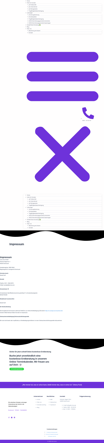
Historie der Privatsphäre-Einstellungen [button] (52, 434)
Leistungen (30, 13)
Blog (29, 221)
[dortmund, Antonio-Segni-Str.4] (52, 330)
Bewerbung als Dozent (35, 30)
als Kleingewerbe (34, 9)
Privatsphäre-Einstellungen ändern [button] (52, 432)
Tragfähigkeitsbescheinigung (37, 11)
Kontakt (32, 32)
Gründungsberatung (35, 14)
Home (29, 195)
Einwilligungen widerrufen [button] (52, 436)
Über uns (29, 28)
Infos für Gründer (32, 197)
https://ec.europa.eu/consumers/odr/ (54, 310)
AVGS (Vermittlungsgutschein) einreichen (40, 21)
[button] (62, 115)
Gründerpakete (34, 17)
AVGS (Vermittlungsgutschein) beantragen (41, 23)
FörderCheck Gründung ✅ (34, 25)
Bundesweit (11, 410)
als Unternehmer (34, 6)
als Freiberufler (33, 4)
